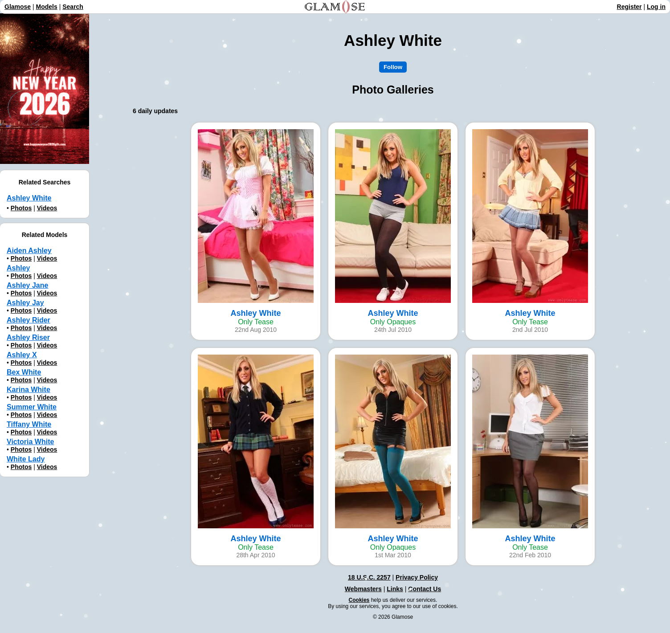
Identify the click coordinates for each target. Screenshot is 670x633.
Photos (21, 208)
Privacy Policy (417, 577)
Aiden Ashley (29, 250)
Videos (47, 208)
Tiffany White (29, 424)
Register (629, 6)
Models (46, 6)
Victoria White (30, 441)
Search (72, 6)
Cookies (359, 600)
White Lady (26, 459)
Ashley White (29, 198)
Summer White (32, 407)
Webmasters (363, 588)
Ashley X (22, 355)
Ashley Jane (27, 285)
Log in (656, 6)
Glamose (17, 6)
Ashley (18, 268)
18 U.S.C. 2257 (369, 577)
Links (395, 588)
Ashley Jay (25, 302)
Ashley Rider (28, 320)
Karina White (28, 389)
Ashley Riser (28, 337)
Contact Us (424, 588)
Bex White (24, 372)
